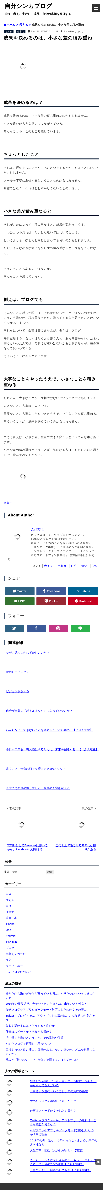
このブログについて (19, 971)
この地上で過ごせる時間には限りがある (76, 845)
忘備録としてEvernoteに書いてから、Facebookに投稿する (27, 845)
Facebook (53, 591)
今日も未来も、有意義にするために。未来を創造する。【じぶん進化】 (52, 749)
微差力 (8, 502)
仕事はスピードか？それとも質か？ (29, 1031)
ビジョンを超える (17, 691)
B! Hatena (83, 591)
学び (95, 565)
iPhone (10, 923)
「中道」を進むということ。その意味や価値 (34, 1037)
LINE (21, 601)
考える (8, 31)
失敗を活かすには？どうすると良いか (30, 1025)
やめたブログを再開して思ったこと (29, 1043)
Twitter (21, 591)
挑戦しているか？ (17, 672)
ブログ (10, 947)
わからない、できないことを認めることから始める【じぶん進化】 (49, 730)
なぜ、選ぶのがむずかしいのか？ (27, 652)
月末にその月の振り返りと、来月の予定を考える (38, 788)
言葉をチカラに (16, 953)
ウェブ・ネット (16, 965)
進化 (8, 959)
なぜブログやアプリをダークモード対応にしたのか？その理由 (46, 1009)
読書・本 (11, 917)
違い (84, 565)
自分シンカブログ (28, 6)
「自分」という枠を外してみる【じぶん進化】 (60, 1170)
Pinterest (85, 601)
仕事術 (20, 31)
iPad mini (12, 941)
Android (11, 935)
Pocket (53, 601)
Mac (8, 929)
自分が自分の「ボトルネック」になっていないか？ (39, 710)
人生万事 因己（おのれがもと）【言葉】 (57, 1150)
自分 (74, 565)
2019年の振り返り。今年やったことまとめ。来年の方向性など (46, 1003)
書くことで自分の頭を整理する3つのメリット (35, 768)
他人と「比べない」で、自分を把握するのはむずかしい (42, 1059)
